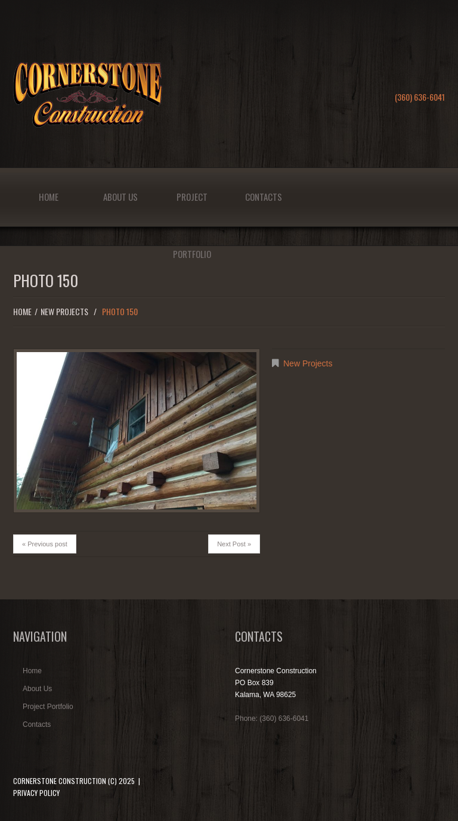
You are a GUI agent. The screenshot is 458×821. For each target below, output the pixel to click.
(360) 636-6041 (420, 97)
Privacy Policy (36, 793)
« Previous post (44, 544)
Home (48, 196)
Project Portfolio (192, 208)
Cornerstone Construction (59, 781)
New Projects (64, 311)
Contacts (263, 196)
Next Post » (234, 544)
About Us (120, 196)
